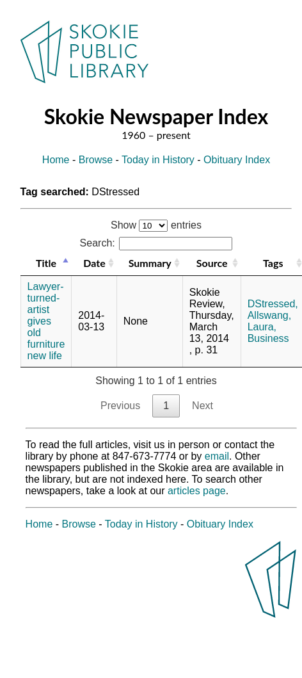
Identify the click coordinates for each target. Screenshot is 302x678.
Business (268, 338)
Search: (156, 243)
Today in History (158, 159)
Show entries (156, 225)
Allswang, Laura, (269, 321)
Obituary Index (236, 159)
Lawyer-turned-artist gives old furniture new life (46, 321)
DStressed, (273, 303)
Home (56, 159)
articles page (197, 490)
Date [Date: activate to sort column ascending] (94, 263)
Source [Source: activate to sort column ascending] (212, 263)
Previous (120, 405)
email (217, 456)
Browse (96, 159)
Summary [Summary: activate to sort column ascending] (150, 263)
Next (202, 405)
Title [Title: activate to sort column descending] (46, 263)
